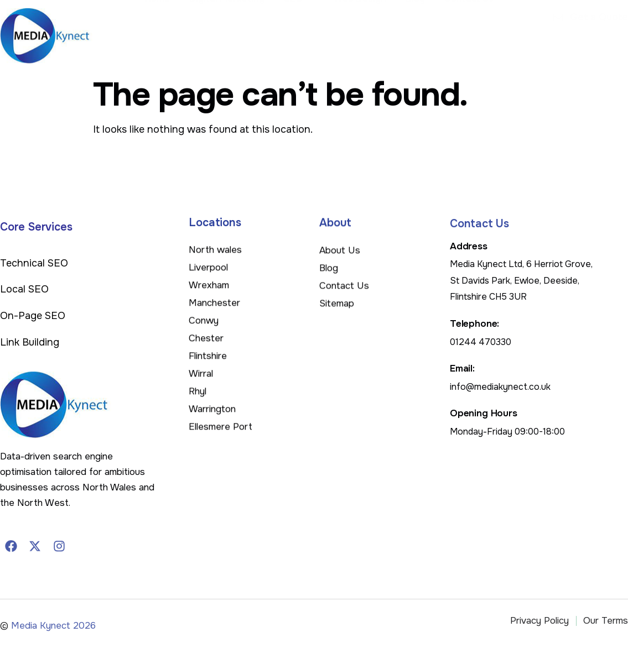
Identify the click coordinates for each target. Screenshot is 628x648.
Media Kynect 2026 (53, 632)
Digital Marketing (243, 32)
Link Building (29, 342)
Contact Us (474, 32)
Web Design (371, 32)
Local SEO (24, 289)
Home (176, 32)
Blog (423, 32)
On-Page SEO (32, 316)
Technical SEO (34, 263)
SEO (313, 32)
